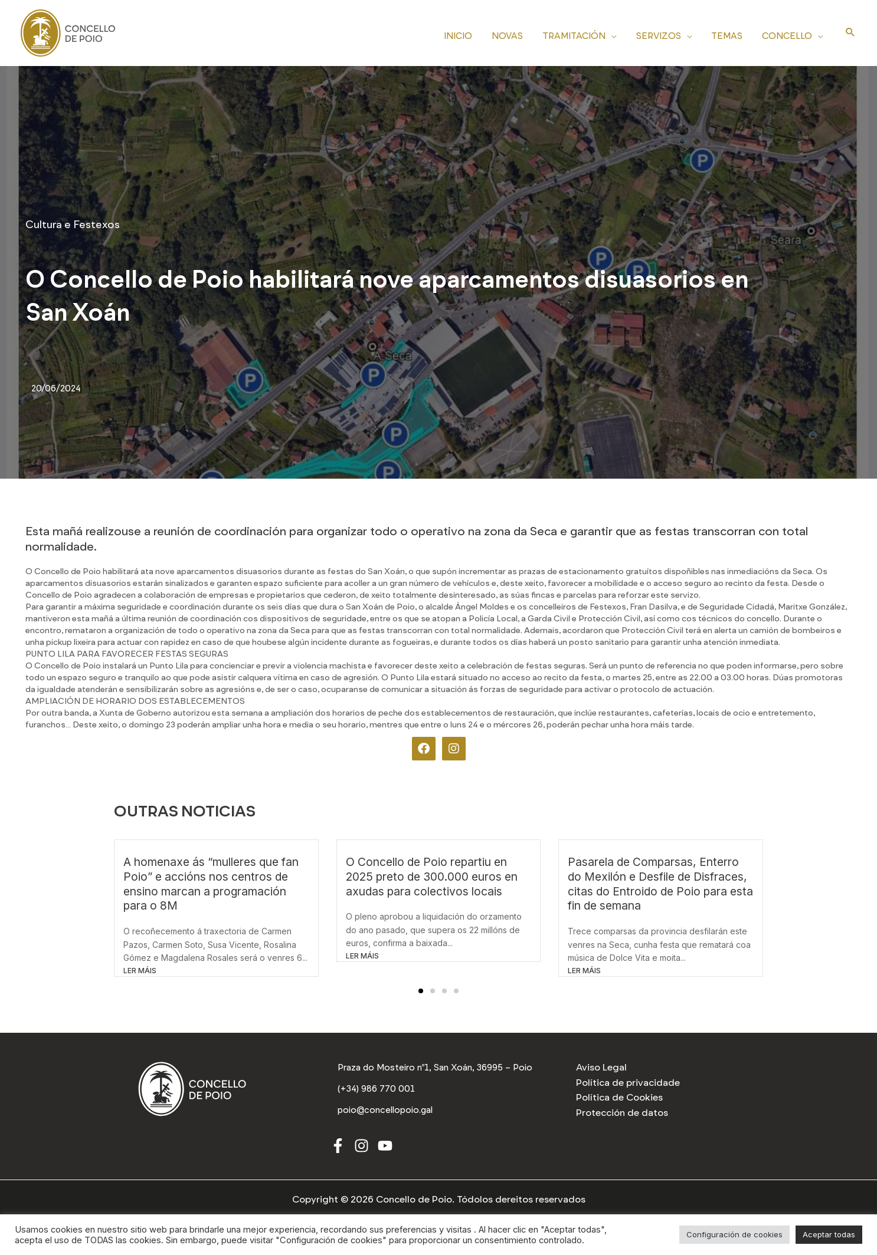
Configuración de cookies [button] (734, 1234)
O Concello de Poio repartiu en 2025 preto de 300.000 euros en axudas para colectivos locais (432, 876)
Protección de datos (622, 1112)
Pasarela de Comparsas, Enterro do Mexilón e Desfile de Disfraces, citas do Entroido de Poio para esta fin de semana (660, 884)
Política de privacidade (628, 1082)
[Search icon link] (850, 33)
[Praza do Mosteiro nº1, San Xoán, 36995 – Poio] (438, 1069)
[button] (420, 991)
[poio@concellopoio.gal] (387, 1113)
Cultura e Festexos (72, 224)
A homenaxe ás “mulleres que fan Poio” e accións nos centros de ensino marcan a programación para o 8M (211, 884)
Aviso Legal (601, 1067)
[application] (618, 34)
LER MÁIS (139, 970)
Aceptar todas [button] (829, 1234)
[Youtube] (385, 1149)
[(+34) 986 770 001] (377, 1093)
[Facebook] (337, 1149)
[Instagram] (361, 1149)
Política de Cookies (619, 1097)
